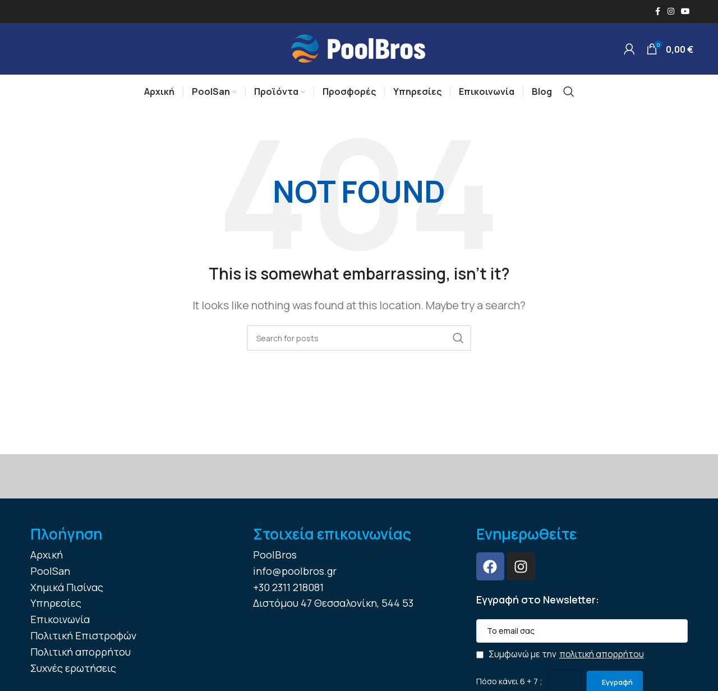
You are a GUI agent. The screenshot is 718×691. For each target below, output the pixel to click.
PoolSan (50, 578)
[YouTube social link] (685, 12)
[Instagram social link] (671, 12)
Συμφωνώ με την (560, 662)
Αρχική (46, 562)
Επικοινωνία (60, 627)
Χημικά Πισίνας (66, 594)
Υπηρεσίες (55, 610)
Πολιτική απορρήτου (80, 659)
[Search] (569, 99)
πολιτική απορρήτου (601, 661)
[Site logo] (359, 51)
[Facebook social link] (657, 12)
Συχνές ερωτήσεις (73, 675)
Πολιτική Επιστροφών (83, 643)
